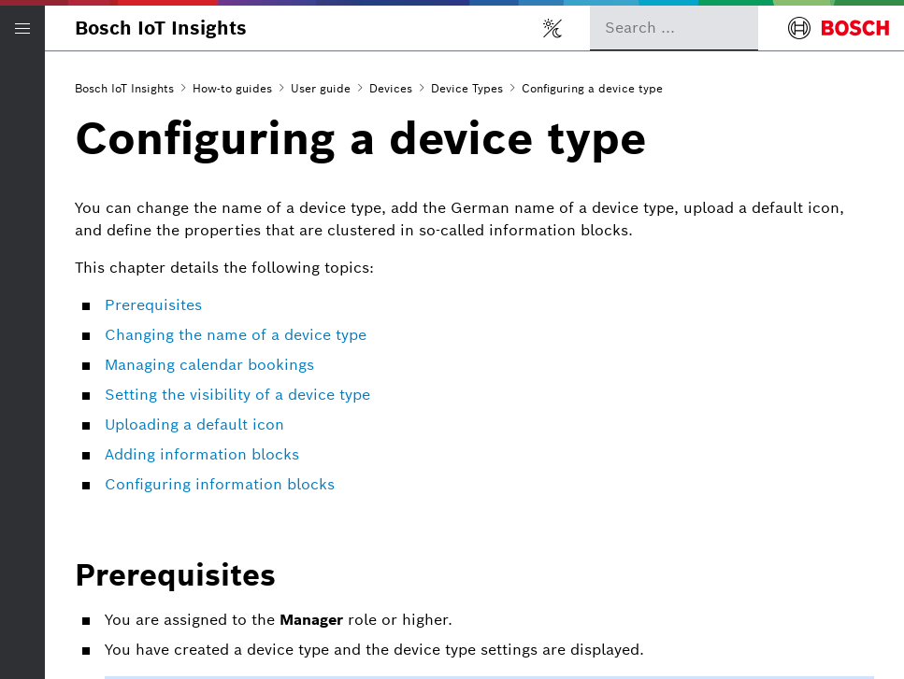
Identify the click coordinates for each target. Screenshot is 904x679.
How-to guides (232, 88)
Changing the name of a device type (235, 335)
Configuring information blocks (220, 484)
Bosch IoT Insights (161, 28)
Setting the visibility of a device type (237, 394)
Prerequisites (153, 305)
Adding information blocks (202, 454)
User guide (321, 88)
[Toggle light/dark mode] (552, 28)
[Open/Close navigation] (22, 28)
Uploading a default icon (194, 424)
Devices (390, 88)
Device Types (467, 88)
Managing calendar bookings (209, 365)
